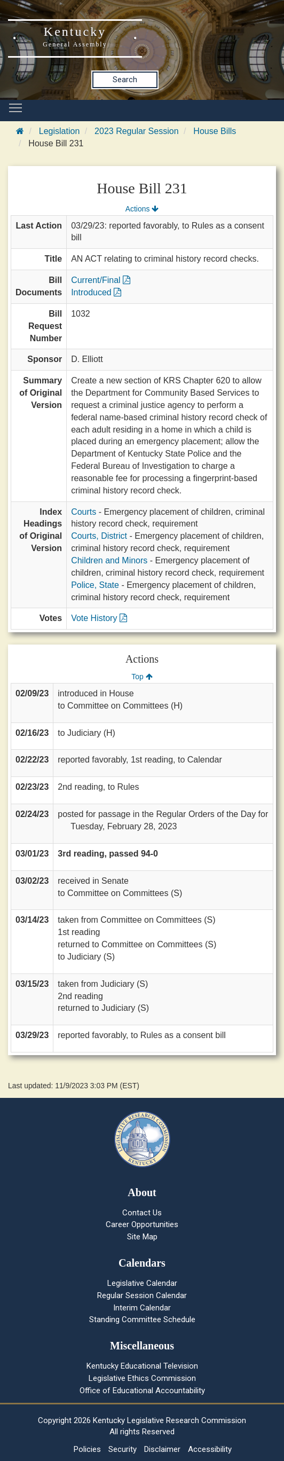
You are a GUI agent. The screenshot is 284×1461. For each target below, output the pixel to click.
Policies (87, 1449)
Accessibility (210, 1449)
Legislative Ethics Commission (142, 1378)
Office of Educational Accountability (142, 1390)
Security (122, 1449)
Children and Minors (109, 560)
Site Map (142, 1237)
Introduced (96, 292)
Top (141, 676)
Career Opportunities (142, 1224)
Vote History (99, 618)
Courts (83, 511)
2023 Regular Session (136, 131)
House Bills (214, 131)
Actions (142, 209)
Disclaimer (162, 1449)
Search (125, 79)
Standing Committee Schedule (142, 1319)
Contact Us (142, 1213)
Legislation (59, 131)
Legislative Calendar (142, 1283)
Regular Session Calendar (142, 1295)
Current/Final (100, 280)
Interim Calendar (142, 1308)
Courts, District (99, 535)
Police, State (95, 585)
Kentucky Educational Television (142, 1366)
